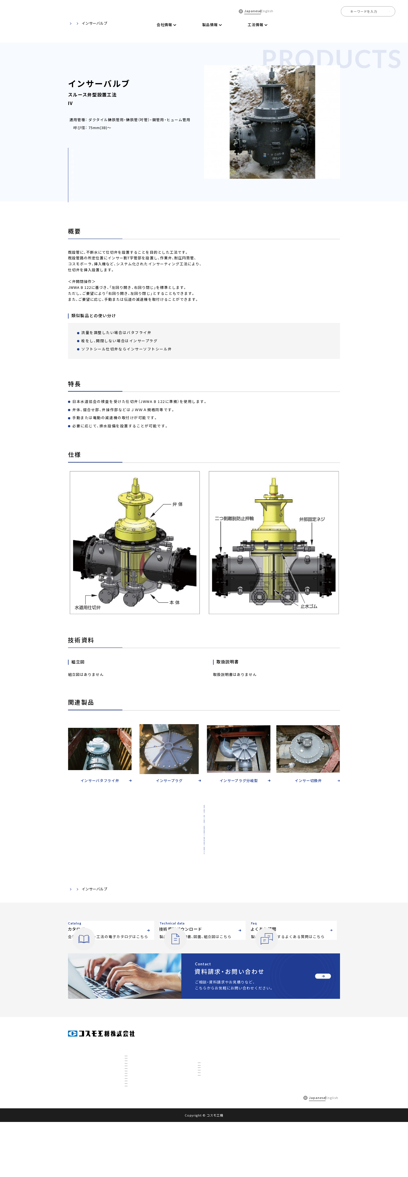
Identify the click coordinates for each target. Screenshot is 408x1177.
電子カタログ (246, 24)
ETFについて (137, 1135)
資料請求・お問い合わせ (290, 1071)
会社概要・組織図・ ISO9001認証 (151, 1043)
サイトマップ (193, 1152)
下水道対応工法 (213, 1094)
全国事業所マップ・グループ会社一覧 (154, 1066)
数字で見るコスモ (141, 1082)
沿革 (132, 1059)
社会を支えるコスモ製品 (146, 1097)
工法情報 (205, 1046)
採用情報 (387, 24)
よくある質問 (325, 24)
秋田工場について (141, 1112)
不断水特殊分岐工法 (216, 1071)
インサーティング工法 (217, 1064)
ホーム (137, 24)
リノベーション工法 (216, 1079)
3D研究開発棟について (145, 1120)
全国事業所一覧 (358, 24)
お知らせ (278, 1058)
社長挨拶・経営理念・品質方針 (149, 1051)
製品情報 (205, 1033)
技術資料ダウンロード (285, 24)
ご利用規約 (131, 1152)
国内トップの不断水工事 (146, 1105)
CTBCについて (139, 1128)
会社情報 (132, 1033)
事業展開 (135, 1089)
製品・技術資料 (98, 853)
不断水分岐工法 (213, 1056)
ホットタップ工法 (214, 1086)
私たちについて (139, 1074)
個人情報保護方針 (161, 1152)
